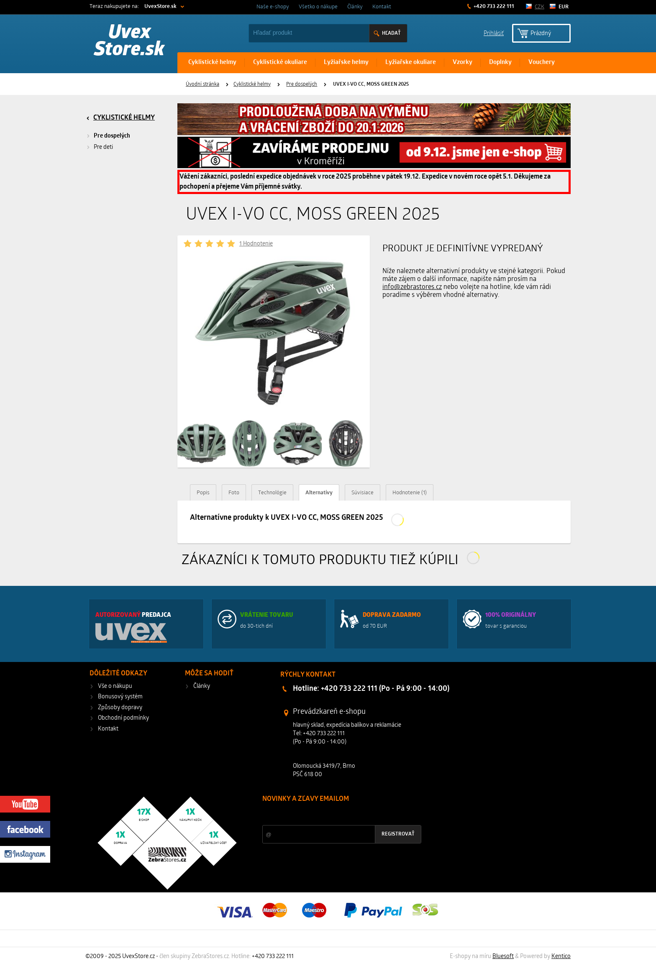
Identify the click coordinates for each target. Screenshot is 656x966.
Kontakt (381, 7)
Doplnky (500, 62)
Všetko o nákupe (318, 7)
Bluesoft (503, 956)
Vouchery (541, 62)
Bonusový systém (120, 697)
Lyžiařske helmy (346, 62)
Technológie (272, 493)
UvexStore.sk (160, 6)
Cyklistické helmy (212, 62)
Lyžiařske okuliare (410, 62)
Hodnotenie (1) (409, 493)
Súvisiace (362, 493)
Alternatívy (319, 493)
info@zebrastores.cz (412, 287)
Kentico (561, 956)
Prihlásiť (494, 33)
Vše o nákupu (115, 686)
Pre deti (103, 147)
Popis (203, 493)
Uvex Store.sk (129, 42)
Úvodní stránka (202, 84)
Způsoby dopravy (120, 708)
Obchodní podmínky (123, 718)
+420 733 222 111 (493, 6)
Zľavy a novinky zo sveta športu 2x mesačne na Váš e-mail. (335, 815)
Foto (233, 493)
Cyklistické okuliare (280, 62)
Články (355, 7)
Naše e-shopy (272, 7)
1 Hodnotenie (256, 244)
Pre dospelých (301, 84)
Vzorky (462, 62)
